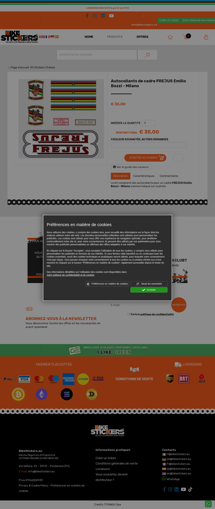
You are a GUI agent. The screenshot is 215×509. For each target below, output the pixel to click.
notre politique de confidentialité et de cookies (70, 275)
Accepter (149, 289)
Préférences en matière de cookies (107, 283)
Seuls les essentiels (149, 283)
